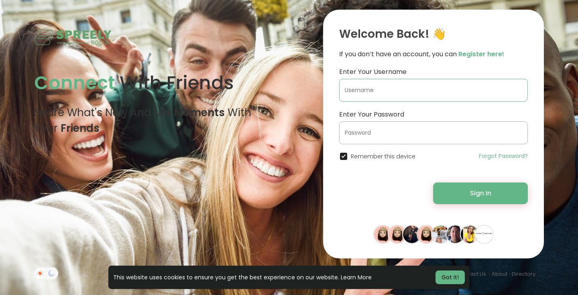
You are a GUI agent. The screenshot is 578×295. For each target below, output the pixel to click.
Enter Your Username (373, 71)
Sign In (480, 193)
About (499, 274)
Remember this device (383, 156)
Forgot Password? (503, 156)
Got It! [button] (450, 277)
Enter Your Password (371, 114)
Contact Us (472, 274)
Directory (523, 274)
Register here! (481, 54)
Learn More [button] (356, 277)
